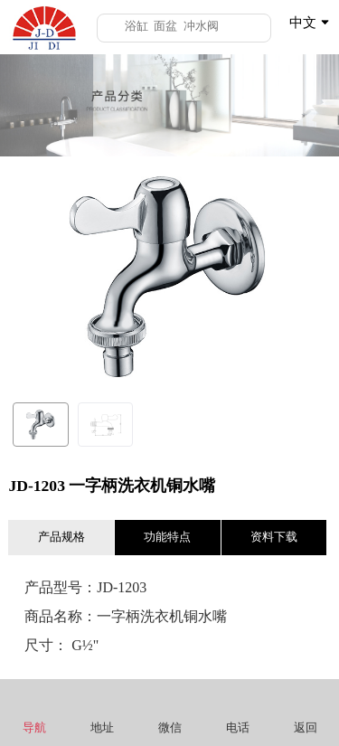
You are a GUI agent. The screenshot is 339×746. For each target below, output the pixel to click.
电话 (237, 711)
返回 (305, 711)
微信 (169, 711)
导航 (34, 711)
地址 (102, 711)
